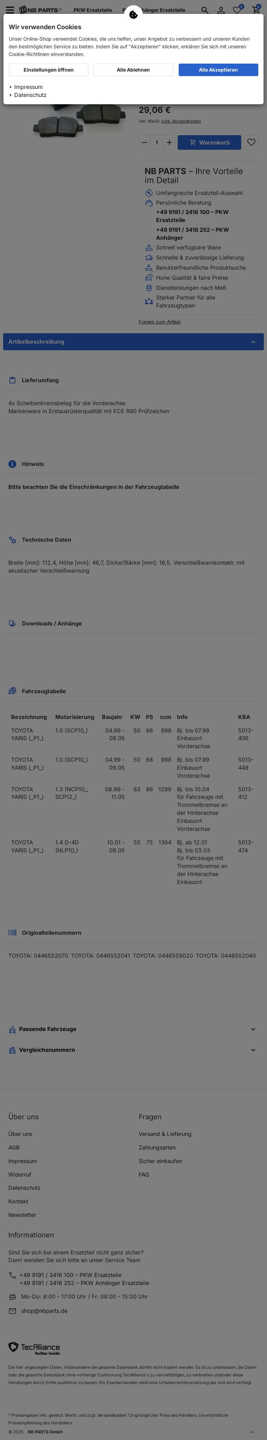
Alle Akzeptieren (218, 70)
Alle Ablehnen (133, 70)
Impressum (28, 86)
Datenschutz (30, 94)
